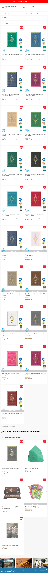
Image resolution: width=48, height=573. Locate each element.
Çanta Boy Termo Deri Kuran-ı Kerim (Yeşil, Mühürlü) (12, 55)
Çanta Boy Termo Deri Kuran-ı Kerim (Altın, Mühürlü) (12, 135)
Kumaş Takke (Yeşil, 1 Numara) (9, 468)
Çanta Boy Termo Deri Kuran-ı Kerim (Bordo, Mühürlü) (12, 414)
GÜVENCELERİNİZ (20, 565)
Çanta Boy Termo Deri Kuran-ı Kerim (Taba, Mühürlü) (35, 294)
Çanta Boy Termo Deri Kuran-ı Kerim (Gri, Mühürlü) (35, 334)
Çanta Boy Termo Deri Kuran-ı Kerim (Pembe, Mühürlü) (10, 374)
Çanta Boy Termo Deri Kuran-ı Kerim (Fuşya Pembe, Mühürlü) (35, 374)
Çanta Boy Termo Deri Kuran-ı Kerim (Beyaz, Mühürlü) (10, 334)
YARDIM (29, 565)
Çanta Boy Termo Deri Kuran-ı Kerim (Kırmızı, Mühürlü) (34, 214)
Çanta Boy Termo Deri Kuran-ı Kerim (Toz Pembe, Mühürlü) (35, 254)
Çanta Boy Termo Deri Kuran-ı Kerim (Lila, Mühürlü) (11, 254)
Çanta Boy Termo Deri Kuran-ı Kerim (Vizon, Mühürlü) (12, 294)
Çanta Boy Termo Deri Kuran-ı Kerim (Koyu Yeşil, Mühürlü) (12, 175)
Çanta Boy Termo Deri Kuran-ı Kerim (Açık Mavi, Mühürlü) (35, 55)
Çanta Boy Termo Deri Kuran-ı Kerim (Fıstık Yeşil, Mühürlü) (35, 135)
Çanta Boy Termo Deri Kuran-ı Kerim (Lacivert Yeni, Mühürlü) (10, 95)
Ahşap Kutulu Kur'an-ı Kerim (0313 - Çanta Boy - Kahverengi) (35, 469)
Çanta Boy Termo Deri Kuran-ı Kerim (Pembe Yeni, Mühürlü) (34, 95)
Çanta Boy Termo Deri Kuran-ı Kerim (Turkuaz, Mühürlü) (10, 214)
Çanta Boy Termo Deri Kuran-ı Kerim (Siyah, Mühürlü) (35, 175)
